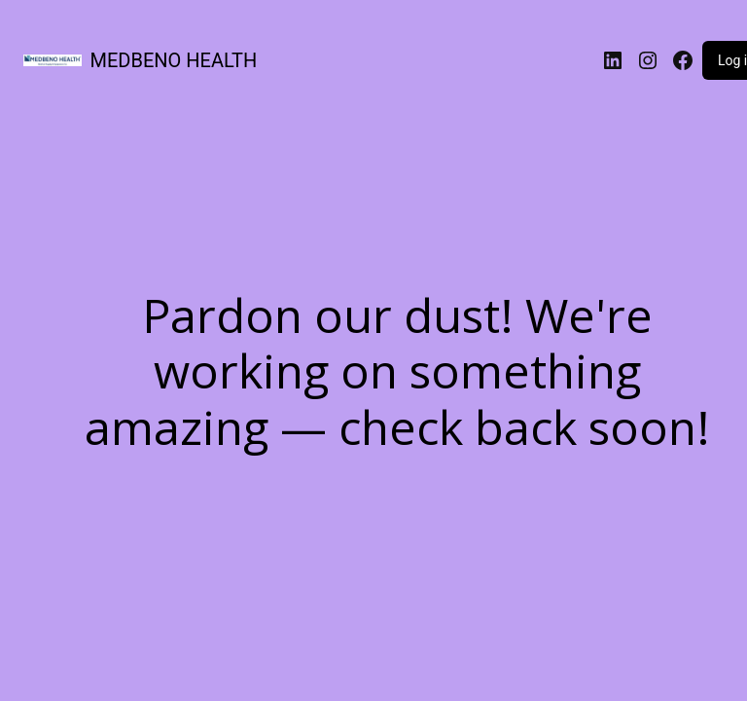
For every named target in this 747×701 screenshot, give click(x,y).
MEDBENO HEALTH (174, 60)
